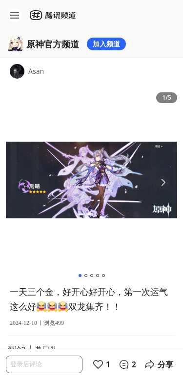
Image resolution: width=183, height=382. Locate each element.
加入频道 (106, 43)
